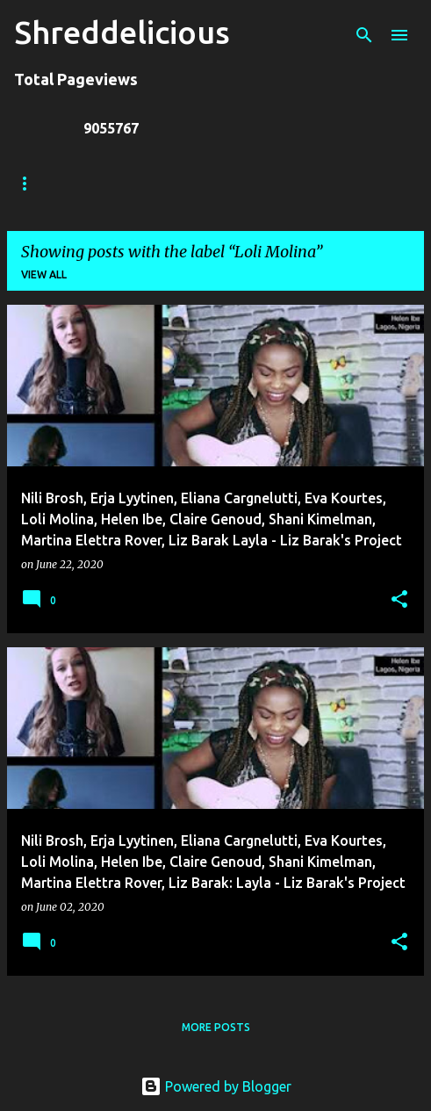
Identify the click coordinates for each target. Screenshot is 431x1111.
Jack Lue (269, 183)
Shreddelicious (122, 32)
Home (30, 183)
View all (44, 274)
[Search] (364, 35)
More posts (216, 1027)
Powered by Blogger (215, 1086)
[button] (399, 600)
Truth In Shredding (145, 183)
